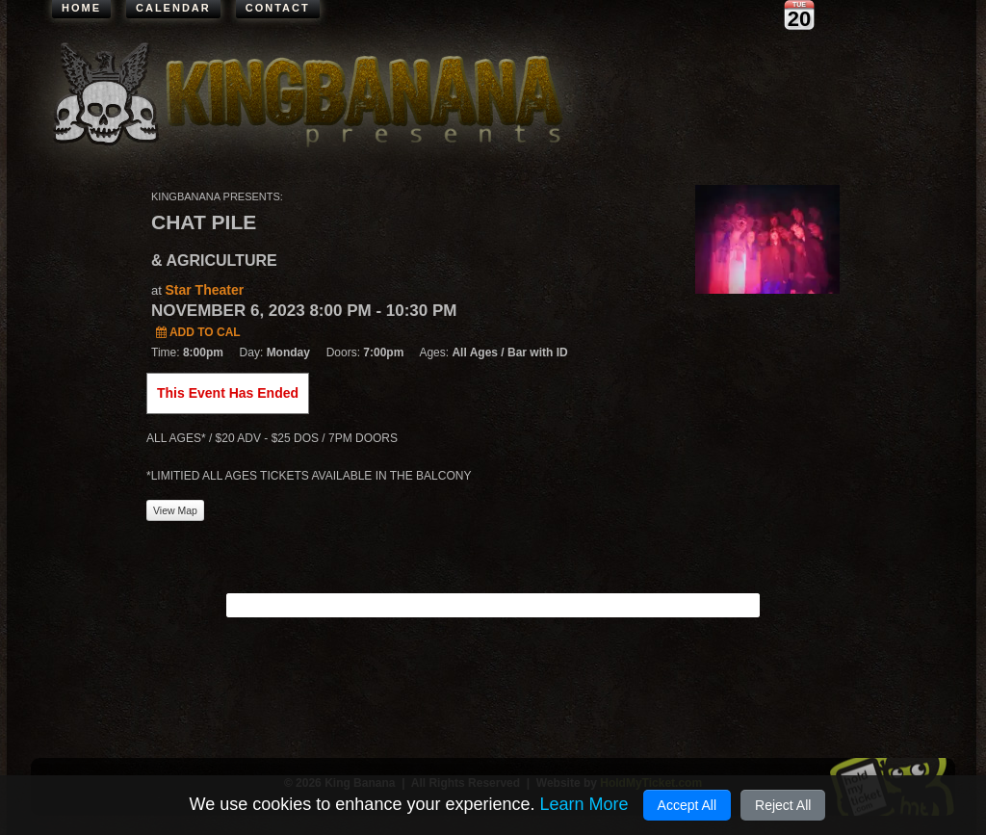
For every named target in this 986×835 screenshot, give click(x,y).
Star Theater (204, 290)
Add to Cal (198, 332)
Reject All (783, 805)
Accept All (687, 805)
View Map (175, 510)
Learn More (583, 804)
